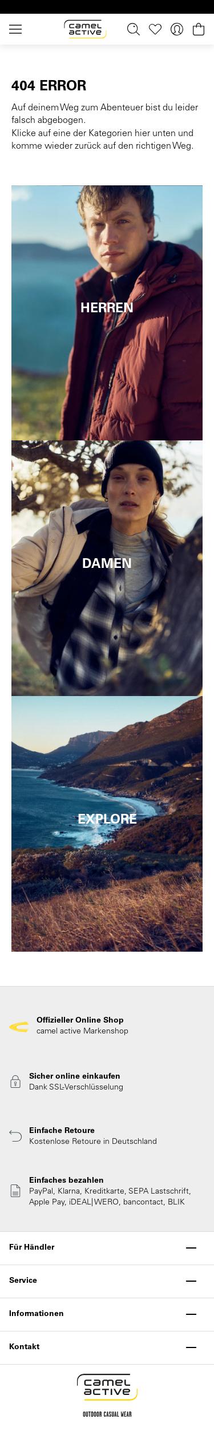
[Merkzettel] (155, 29)
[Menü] (17, 29)
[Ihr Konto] (177, 29)
